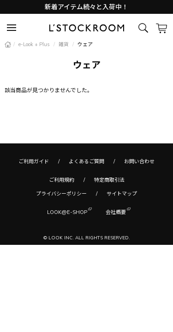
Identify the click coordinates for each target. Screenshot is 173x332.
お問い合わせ (139, 161)
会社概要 (116, 211)
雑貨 (64, 44)
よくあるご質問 (86, 161)
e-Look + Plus (34, 44)
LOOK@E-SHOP (67, 211)
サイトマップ (122, 193)
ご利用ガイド (33, 161)
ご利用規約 (61, 180)
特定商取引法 (109, 180)
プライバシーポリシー (61, 193)
